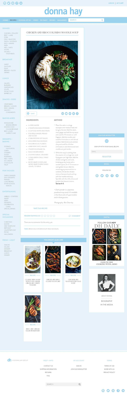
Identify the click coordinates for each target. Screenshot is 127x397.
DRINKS (6, 72)
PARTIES (7, 180)
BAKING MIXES (9, 118)
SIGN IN (78, 366)
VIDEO (35, 20)
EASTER (6, 224)
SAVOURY (7, 66)
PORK (6, 37)
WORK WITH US (109, 369)
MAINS (6, 198)
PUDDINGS (8, 157)
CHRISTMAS (8, 222)
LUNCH (6, 78)
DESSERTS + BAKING (7, 140)
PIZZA (6, 45)
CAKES (6, 150)
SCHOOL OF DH (25, 20)
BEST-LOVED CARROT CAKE (10, 132)
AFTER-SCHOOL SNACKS (9, 185)
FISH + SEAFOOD (10, 39)
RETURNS (48, 372)
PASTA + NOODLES (10, 41)
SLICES (6, 155)
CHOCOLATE (8, 163)
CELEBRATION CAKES (9, 206)
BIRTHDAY (7, 228)
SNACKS (7, 245)
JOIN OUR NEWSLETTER (79, 369)
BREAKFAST (7, 59)
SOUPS (6, 50)
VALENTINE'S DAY (10, 230)
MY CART (120, 3)
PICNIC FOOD (9, 91)
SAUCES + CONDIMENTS (9, 111)
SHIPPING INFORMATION (48, 369)
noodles (55, 229)
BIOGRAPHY (106, 301)
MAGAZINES (62, 20)
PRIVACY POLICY (109, 372)
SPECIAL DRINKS (9, 209)
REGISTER (106, 157)
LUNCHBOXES (9, 182)
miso (49, 229)
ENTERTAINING (9, 191)
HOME (5, 20)
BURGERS (7, 85)
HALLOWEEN (8, 234)
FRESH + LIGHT (9, 240)
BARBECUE (8, 93)
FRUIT (6, 165)
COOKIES (7, 152)
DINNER (6, 28)
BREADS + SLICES (10, 70)
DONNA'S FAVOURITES (9, 147)
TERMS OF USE (109, 366)
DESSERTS (7, 202)
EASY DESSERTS (9, 178)
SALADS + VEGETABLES (9, 53)
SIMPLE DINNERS (9, 176)
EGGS (6, 68)
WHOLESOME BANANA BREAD (10, 124)
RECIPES (13, 20)
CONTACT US (48, 366)
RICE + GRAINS (9, 43)
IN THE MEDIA (106, 304)
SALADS (7, 83)
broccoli (32, 229)
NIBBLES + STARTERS (11, 196)
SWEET (6, 64)
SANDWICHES (9, 87)
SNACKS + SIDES (9, 99)
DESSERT (7, 249)
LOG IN (111, 3)
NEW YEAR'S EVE (9, 226)
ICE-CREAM (8, 161)
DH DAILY (43, 20)
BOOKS (52, 20)
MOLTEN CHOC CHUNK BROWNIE (11, 128)
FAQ (48, 376)
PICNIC (6, 232)
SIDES (6, 200)
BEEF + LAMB (8, 35)
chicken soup (41, 229)
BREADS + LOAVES (10, 106)
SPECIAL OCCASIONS (8, 215)
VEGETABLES (8, 104)
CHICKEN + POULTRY (11, 33)
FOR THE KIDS (8, 170)
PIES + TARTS (8, 48)
